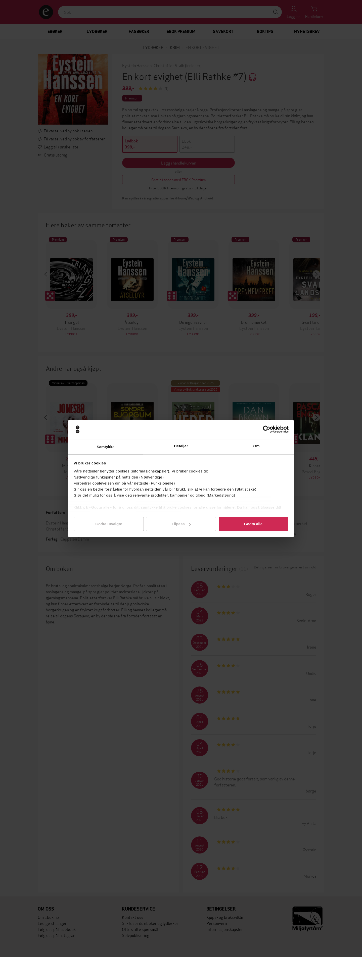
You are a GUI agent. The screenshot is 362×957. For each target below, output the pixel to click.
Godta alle (253, 524)
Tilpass (181, 524)
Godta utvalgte (108, 524)
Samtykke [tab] (106, 447)
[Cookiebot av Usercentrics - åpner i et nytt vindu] (267, 429)
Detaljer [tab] (181, 446)
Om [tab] (256, 446)
